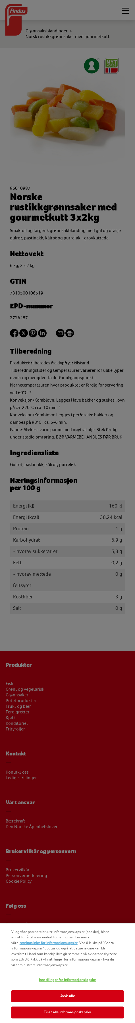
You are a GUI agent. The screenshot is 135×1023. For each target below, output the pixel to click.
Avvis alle (67, 996)
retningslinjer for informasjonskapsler (49, 943)
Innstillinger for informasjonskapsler (67, 980)
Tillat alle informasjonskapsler (67, 1012)
